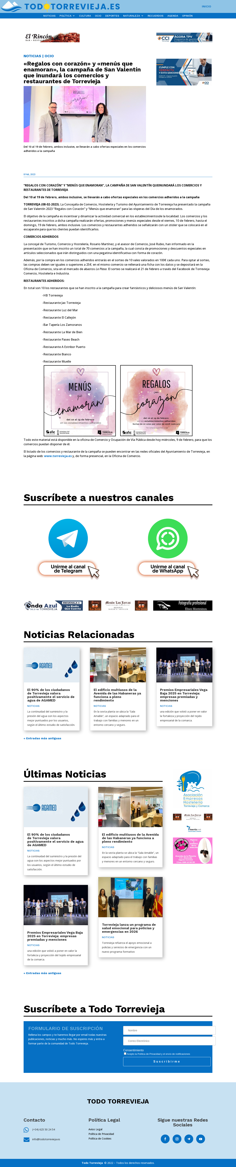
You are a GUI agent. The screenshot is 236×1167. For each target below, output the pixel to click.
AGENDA (172, 15)
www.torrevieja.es (58, 456)
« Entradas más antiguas (42, 738)
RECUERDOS (155, 15)
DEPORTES (112, 15)
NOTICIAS (49, 15)
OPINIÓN (187, 15)
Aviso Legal (95, 1129)
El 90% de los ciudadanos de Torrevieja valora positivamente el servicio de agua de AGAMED (50, 695)
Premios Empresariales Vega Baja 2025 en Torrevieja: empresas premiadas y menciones (183, 695)
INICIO (206, 6)
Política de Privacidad (149, 1054)
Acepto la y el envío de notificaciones (157, 1054)
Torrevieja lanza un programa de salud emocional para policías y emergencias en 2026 (129, 928)
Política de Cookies (99, 1138)
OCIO (98, 15)
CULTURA (85, 15)
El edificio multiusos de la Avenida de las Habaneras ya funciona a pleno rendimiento (117, 695)
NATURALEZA (131, 15)
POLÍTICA (65, 15)
